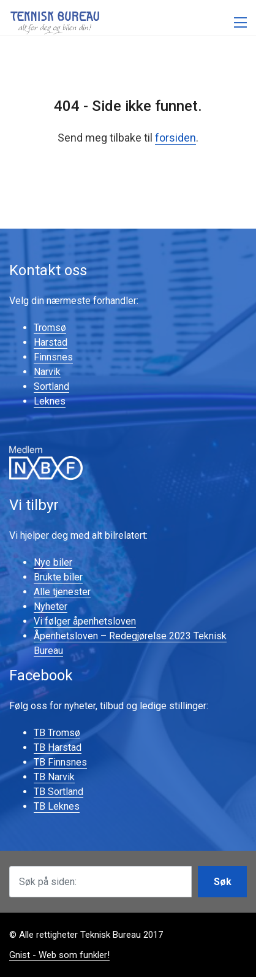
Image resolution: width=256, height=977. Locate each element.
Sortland (51, 386)
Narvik (47, 372)
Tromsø (50, 327)
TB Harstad (57, 747)
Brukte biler (58, 577)
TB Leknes (57, 806)
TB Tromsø (57, 733)
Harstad (50, 342)
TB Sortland (58, 791)
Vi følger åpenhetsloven (85, 621)
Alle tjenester (62, 592)
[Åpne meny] (240, 23)
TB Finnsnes (60, 762)
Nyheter (50, 606)
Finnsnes (53, 357)
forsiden (175, 137)
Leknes (50, 401)
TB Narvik (54, 777)
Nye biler (53, 562)
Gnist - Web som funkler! (59, 954)
